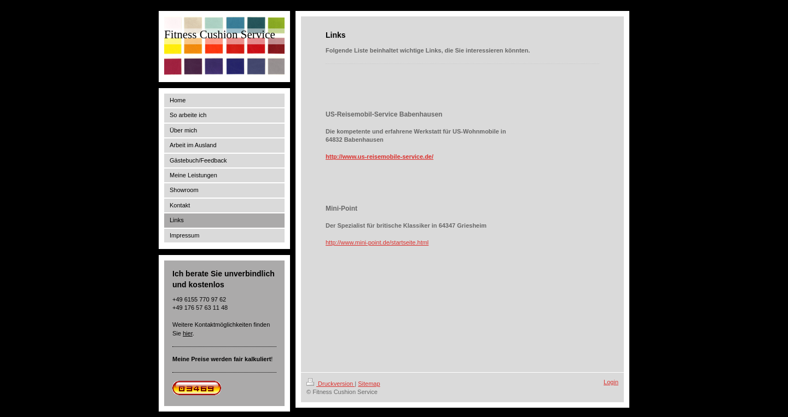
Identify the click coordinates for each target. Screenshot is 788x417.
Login (611, 382)
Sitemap (369, 383)
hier (188, 333)
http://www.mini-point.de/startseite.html (377, 242)
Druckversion (330, 383)
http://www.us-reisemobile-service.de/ (379, 156)
